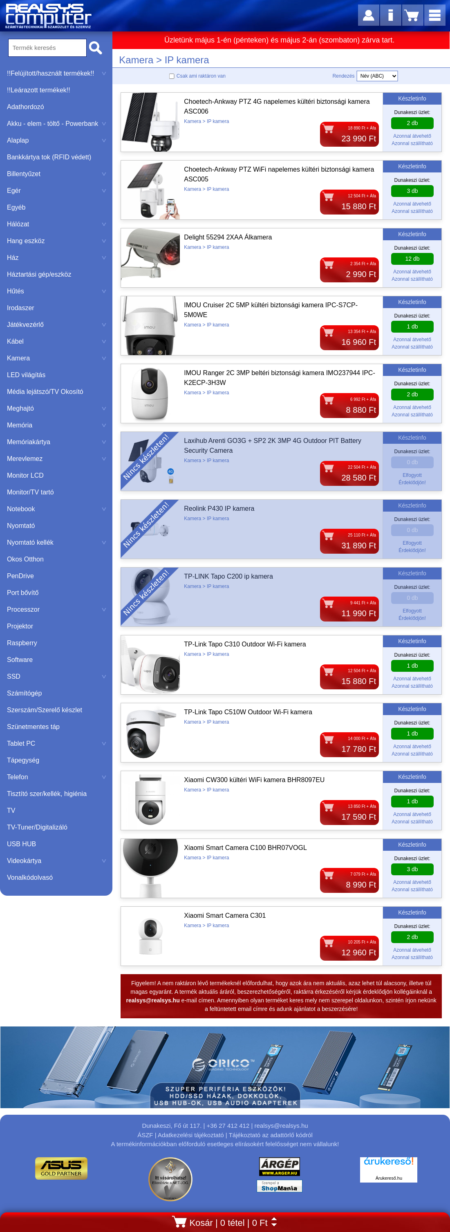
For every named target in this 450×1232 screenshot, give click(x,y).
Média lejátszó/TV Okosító (45, 391)
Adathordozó (25, 106)
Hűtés (56, 291)
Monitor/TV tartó (30, 492)
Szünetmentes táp (33, 726)
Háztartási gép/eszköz (39, 274)
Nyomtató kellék (56, 542)
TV (11, 810)
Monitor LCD (25, 475)
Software (20, 659)
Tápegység (23, 760)
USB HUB (21, 844)
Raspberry (22, 642)
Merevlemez (56, 458)
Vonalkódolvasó (30, 877)
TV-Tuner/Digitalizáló (37, 827)
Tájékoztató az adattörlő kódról (271, 1134)
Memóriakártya (56, 441)
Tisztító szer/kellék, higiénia (47, 793)
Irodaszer (20, 307)
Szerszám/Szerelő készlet (44, 710)
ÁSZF (145, 1134)
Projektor (20, 626)
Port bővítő (22, 592)
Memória (56, 425)
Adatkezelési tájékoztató (191, 1134)
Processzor (56, 609)
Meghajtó (56, 408)
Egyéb (16, 207)
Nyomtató (21, 525)
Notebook (56, 508)
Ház (56, 257)
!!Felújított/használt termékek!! (56, 73)
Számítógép (24, 693)
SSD (56, 676)
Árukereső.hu (389, 1178)
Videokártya (56, 860)
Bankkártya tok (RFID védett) (49, 157)
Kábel (56, 341)
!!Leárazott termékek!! (38, 90)
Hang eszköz (56, 240)
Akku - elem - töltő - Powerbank (56, 123)
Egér (56, 190)
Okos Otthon (25, 559)
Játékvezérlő (56, 324)
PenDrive (20, 575)
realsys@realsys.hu (281, 1125)
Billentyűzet (56, 173)
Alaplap (56, 140)
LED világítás (26, 374)
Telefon (56, 777)
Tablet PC (56, 743)
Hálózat (56, 224)
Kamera (56, 358)
